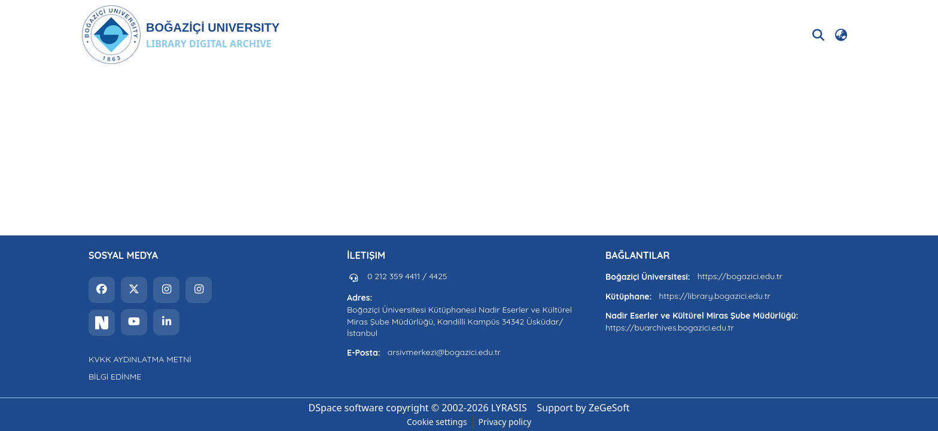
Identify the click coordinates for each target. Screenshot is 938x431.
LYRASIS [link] (509, 407)
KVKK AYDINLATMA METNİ (140, 359)
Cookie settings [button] (437, 421)
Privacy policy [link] (505, 421)
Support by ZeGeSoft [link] (583, 407)
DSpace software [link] (345, 407)
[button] (180, 35)
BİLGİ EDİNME (115, 376)
